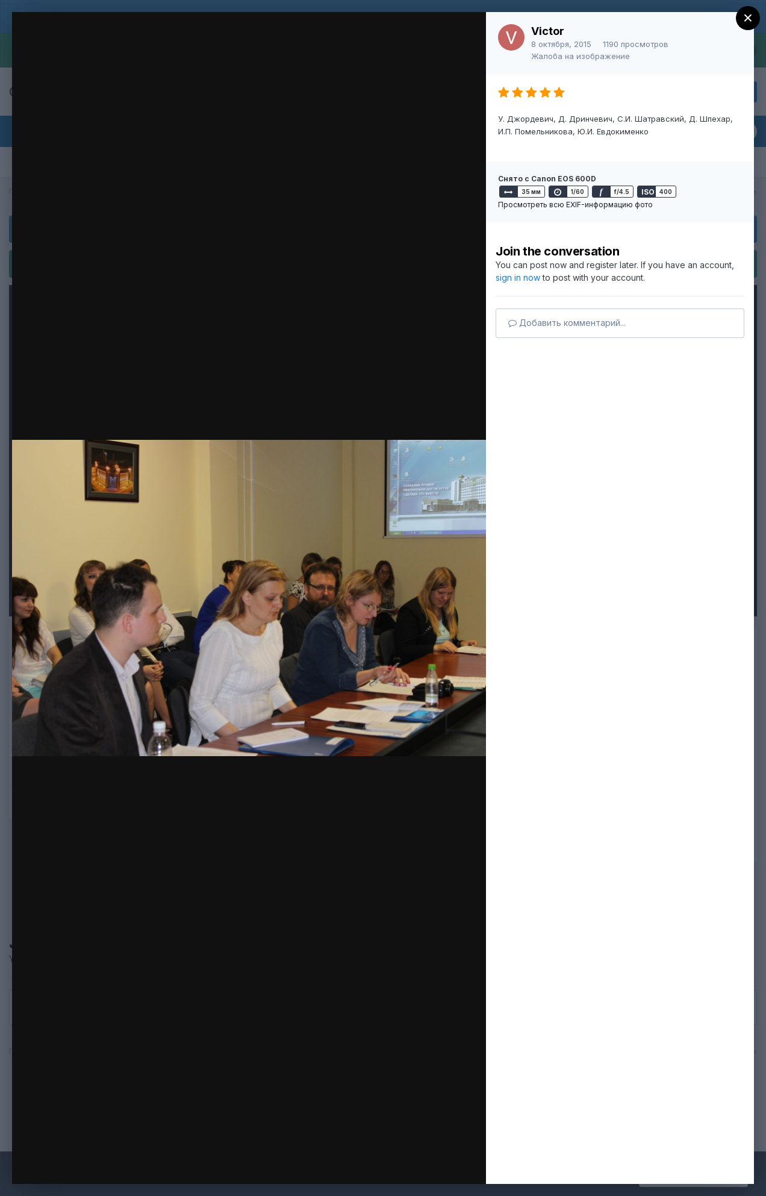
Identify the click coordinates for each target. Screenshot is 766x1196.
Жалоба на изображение (580, 56)
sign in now (518, 277)
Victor (547, 31)
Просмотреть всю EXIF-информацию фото (575, 204)
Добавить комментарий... (567, 323)
